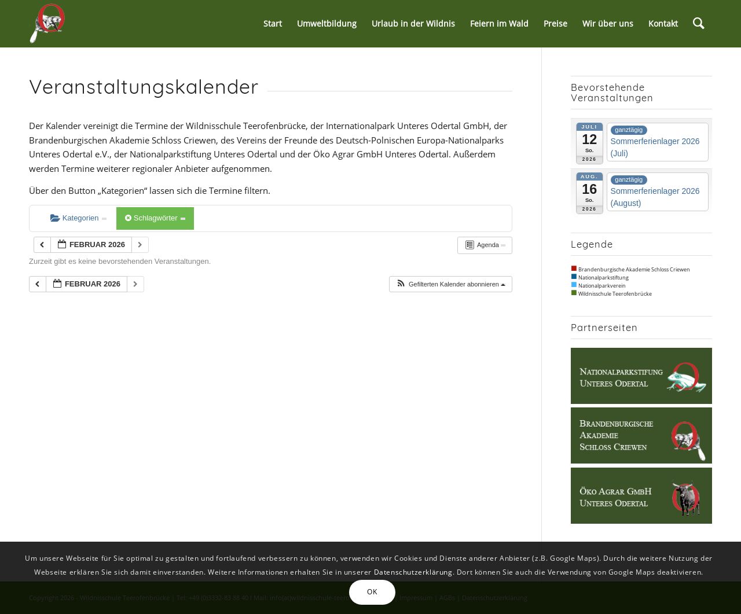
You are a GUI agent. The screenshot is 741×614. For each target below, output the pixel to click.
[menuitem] (272, 24)
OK (372, 592)
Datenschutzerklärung (413, 572)
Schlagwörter (155, 218)
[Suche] (698, 24)
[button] (450, 284)
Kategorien (78, 218)
